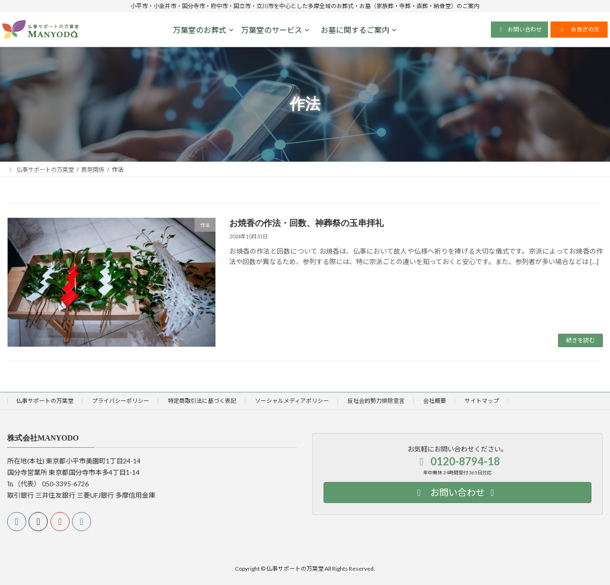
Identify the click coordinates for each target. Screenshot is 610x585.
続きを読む (580, 340)
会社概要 (434, 400)
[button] (519, 29)
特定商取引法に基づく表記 (202, 400)
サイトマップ (482, 400)
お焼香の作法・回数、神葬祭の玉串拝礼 (306, 223)
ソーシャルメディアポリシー (292, 400)
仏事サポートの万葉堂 (44, 400)
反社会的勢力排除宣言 (376, 400)
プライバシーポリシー (120, 400)
